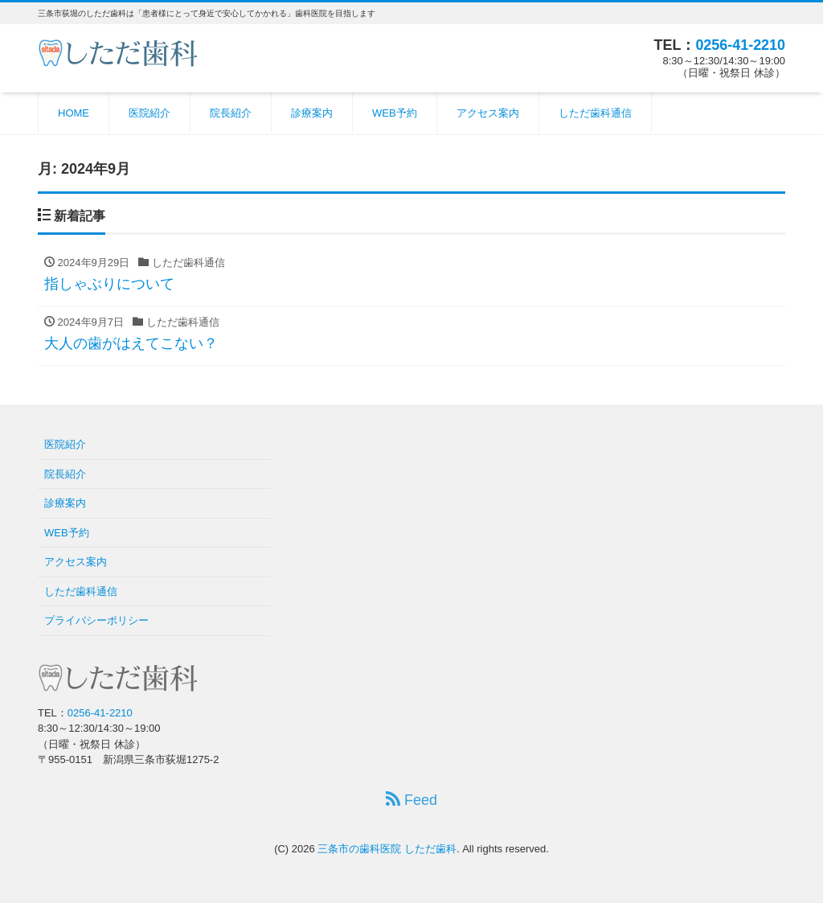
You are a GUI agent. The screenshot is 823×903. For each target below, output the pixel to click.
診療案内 (312, 113)
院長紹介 (231, 113)
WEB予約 (394, 113)
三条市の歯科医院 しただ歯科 (387, 849)
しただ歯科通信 (595, 113)
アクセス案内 (488, 113)
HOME (73, 113)
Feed (411, 799)
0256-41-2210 (740, 45)
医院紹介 (149, 113)
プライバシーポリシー (96, 620)
